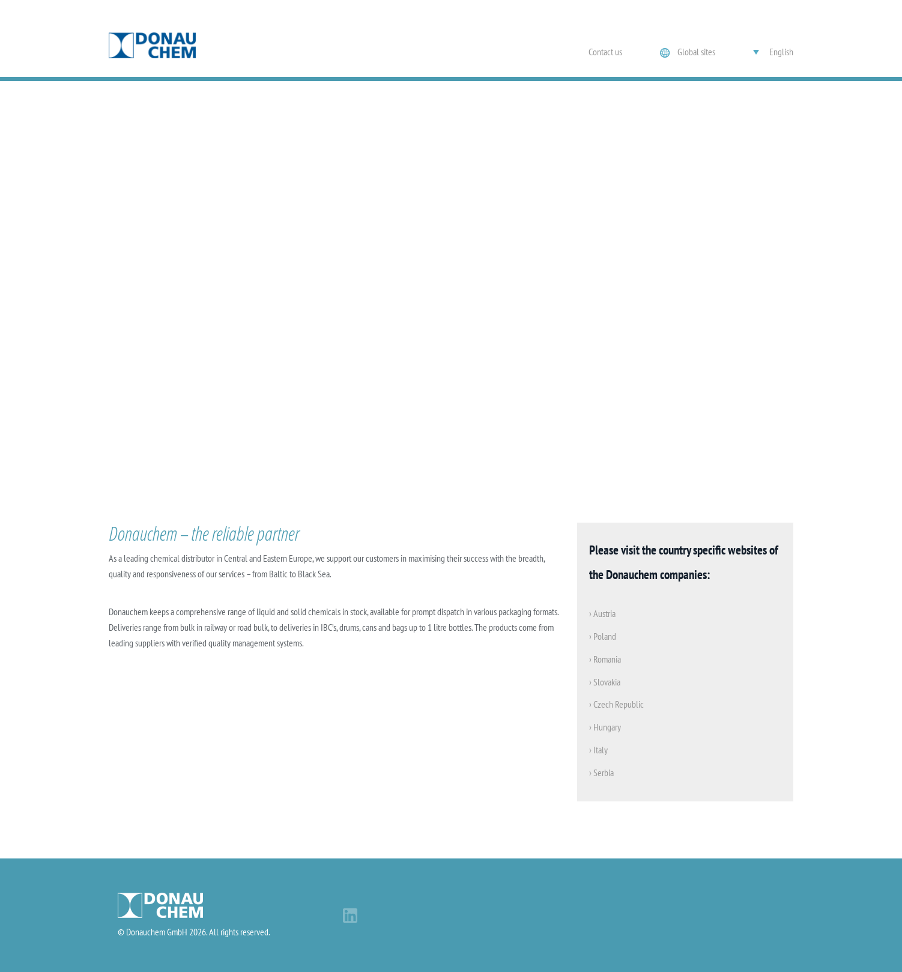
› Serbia (601, 773)
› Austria (602, 613)
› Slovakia (604, 682)
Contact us (605, 52)
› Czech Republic (616, 704)
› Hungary (605, 727)
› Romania (605, 659)
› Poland (602, 636)
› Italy (598, 750)
